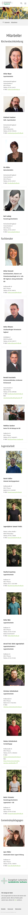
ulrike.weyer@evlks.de (14, 89)
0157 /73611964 (11, 703)
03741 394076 (12, 290)
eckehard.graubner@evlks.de (15, 133)
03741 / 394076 (12, 863)
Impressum (10, 909)
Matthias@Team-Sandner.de (15, 439)
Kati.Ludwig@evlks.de (14, 232)
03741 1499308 (12, 392)
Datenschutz (18, 909)
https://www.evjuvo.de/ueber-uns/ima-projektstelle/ (11, 762)
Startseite (7, 22)
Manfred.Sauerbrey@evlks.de (15, 585)
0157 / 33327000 (12, 583)
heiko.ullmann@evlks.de (14, 343)
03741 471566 (12, 631)
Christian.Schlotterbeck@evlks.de (12, 707)
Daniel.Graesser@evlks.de (15, 492)
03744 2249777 (12, 341)
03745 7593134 (12, 131)
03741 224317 (12, 87)
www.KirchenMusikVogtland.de (12, 398)
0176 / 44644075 (12, 437)
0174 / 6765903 (11, 490)
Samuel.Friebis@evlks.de (14, 537)
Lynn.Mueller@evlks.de (14, 865)
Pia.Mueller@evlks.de (13, 183)
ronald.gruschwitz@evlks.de (15, 394)
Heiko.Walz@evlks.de (13, 636)
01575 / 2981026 (12, 753)
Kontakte (3, 909)
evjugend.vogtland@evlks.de (15, 813)
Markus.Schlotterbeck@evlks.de (12, 757)
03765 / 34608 (12, 535)
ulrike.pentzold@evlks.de (15, 292)
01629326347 (11, 634)
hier (16, 900)
